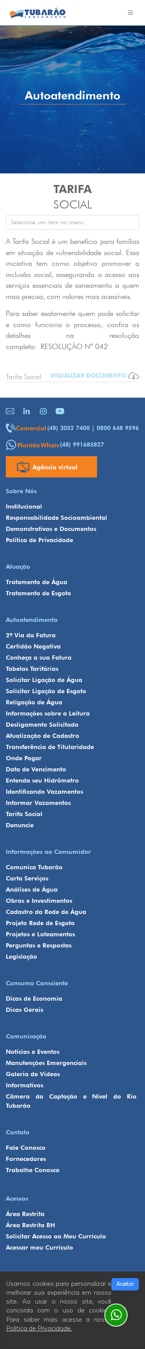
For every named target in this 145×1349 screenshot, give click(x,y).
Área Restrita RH (30, 1225)
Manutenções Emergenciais (46, 1063)
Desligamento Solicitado (42, 724)
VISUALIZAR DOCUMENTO (94, 376)
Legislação (21, 956)
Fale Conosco (26, 1147)
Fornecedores (26, 1159)
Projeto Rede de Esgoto (40, 923)
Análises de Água (32, 889)
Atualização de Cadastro (42, 735)
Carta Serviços (27, 878)
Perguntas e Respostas (39, 945)
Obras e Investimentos (39, 900)
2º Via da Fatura (31, 635)
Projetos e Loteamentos (40, 934)
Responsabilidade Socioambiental (56, 517)
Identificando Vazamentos (44, 791)
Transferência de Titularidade (50, 747)
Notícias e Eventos (33, 1051)
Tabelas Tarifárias (32, 668)
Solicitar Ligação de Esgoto (46, 691)
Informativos (24, 1085)
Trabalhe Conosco (33, 1170)
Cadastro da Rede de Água (46, 912)
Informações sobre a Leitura (48, 713)
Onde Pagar (24, 758)
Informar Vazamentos (38, 802)
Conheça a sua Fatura (39, 657)
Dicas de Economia (34, 998)
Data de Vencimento (36, 769)
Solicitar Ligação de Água (44, 680)
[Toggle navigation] (130, 13)
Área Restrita (25, 1214)
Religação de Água (34, 702)
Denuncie (20, 825)
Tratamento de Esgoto (38, 593)
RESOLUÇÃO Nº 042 (74, 346)
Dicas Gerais (24, 1009)
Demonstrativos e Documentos (51, 529)
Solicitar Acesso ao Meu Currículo (56, 1236)
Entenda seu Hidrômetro (42, 780)
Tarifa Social (24, 814)
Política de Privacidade (39, 540)
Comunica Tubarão (34, 867)
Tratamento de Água (36, 582)
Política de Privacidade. (39, 1328)
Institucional (24, 506)
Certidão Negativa (33, 646)
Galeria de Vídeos (33, 1074)
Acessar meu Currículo (39, 1247)
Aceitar (125, 1284)
